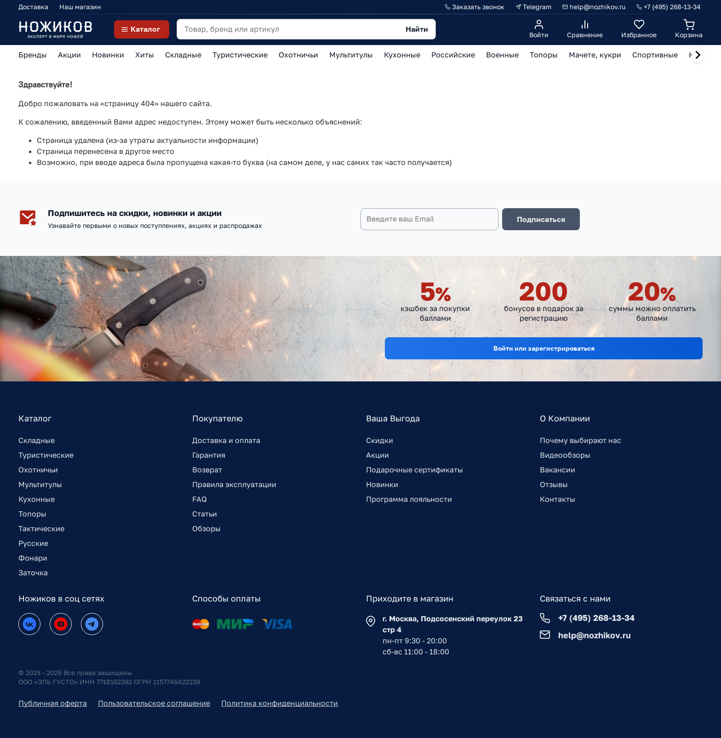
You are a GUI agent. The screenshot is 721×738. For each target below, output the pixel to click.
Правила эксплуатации (234, 484)
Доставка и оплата (226, 440)
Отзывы (554, 484)
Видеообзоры (565, 455)
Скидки (379, 440)
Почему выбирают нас (580, 440)
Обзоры (206, 528)
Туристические (46, 455)
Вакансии (557, 469)
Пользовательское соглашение (154, 703)
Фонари (32, 557)
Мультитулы (40, 484)
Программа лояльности (409, 499)
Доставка (33, 7)
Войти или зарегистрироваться (544, 348)
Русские (33, 543)
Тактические (41, 528)
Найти (417, 29)
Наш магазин (80, 7)
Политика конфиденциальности (279, 703)
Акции (377, 455)
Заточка (33, 572)
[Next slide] (697, 55)
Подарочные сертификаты (414, 469)
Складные (36, 440)
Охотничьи (38, 469)
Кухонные (36, 499)
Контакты (557, 499)
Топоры (32, 513)
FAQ (199, 499)
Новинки (382, 484)
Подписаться (541, 219)
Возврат (207, 469)
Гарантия (208, 455)
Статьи (204, 513)
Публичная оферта (52, 703)
